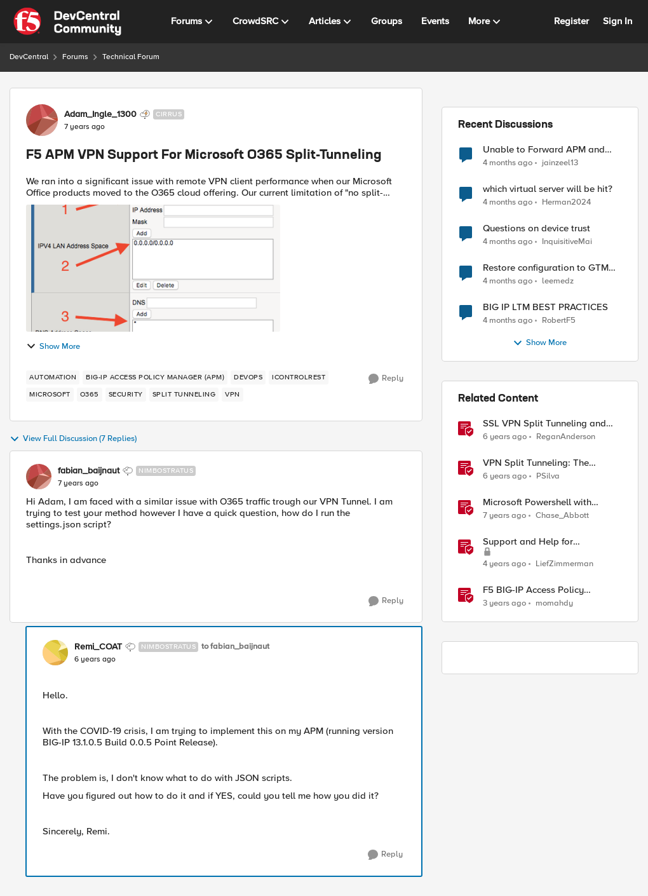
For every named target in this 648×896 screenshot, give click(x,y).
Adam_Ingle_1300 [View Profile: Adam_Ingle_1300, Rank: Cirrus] (100, 114)
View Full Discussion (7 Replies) (73, 439)
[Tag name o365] (89, 395)
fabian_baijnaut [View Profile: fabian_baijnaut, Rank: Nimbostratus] (88, 471)
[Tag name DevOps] (248, 377)
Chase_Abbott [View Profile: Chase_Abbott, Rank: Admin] (562, 515)
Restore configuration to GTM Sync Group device (546, 267)
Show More (53, 346)
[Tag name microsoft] (50, 395)
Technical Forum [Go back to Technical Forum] (130, 57)
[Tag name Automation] (52, 377)
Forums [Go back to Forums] (75, 57)
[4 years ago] (504, 564)
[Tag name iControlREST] (298, 377)
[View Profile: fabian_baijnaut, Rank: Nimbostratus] (38, 476)
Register (571, 21)
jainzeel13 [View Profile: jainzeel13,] (560, 162)
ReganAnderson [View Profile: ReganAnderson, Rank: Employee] (565, 437)
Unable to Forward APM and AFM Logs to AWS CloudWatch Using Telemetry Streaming (548, 149)
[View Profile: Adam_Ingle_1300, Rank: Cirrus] (42, 120)
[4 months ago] (507, 163)
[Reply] (386, 378)
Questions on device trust (536, 228)
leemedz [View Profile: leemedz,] (558, 281)
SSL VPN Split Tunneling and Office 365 (544, 423)
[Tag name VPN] (232, 395)
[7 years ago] (504, 516)
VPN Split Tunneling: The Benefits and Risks (536, 463)
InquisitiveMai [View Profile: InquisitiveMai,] (567, 242)
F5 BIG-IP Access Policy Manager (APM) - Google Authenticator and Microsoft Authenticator (542, 590)
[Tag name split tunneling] (184, 395)
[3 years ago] (504, 604)
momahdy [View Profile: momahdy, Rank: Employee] (554, 603)
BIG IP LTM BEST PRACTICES (545, 307)
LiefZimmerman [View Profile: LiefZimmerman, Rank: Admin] (564, 564)
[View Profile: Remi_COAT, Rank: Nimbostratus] (55, 652)
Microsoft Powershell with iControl (537, 502)
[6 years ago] (505, 437)
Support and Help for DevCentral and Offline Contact (549, 541)
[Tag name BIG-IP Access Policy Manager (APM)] (155, 377)
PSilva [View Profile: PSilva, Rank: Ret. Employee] (548, 476)
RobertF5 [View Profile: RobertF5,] (559, 320)
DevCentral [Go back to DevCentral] (29, 57)
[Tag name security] (125, 395)
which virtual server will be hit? (547, 189)
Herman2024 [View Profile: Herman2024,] (566, 202)
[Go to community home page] (67, 21)
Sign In (617, 21)
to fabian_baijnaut (235, 646)
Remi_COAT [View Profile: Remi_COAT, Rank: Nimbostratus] (98, 647)
